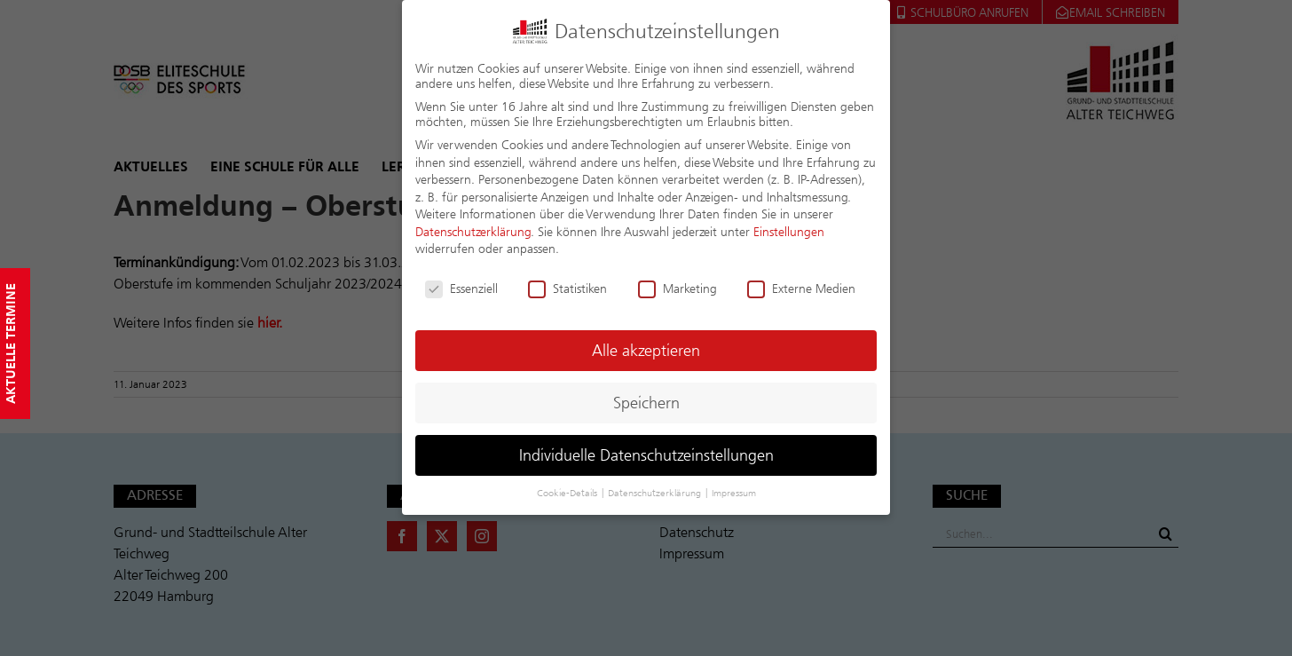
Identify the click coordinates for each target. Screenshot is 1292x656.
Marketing (677, 288)
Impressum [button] (734, 492)
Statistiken (567, 288)
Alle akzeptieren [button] (646, 350)
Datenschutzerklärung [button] (656, 492)
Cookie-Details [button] (568, 492)
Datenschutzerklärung (473, 231)
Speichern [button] (646, 402)
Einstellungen (788, 231)
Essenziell (461, 288)
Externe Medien (801, 288)
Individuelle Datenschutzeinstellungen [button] (646, 455)
